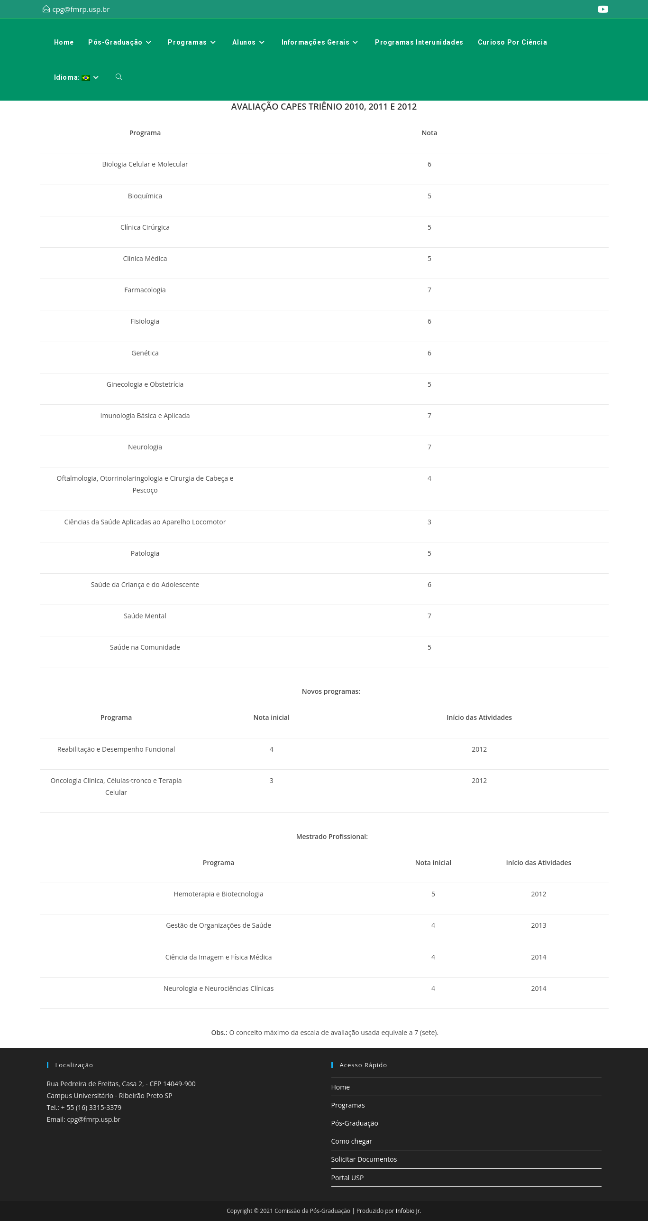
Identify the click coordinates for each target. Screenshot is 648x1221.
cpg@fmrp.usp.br (81, 9)
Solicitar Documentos (364, 1159)
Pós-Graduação (355, 1123)
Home (340, 1086)
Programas (348, 1104)
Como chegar (352, 1141)
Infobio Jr (408, 1211)
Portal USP (347, 1177)
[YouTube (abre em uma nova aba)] (602, 9)
